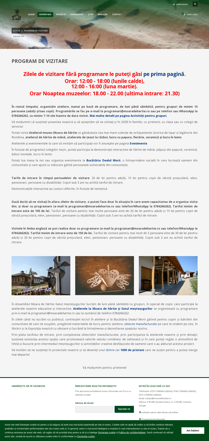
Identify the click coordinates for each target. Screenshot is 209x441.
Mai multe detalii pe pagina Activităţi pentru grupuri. (128, 116)
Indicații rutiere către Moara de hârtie (158, 412)
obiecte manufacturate (141, 324)
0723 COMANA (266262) (161, 391)
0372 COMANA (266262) (150, 394)
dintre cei (125, 350)
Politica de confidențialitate (132, 432)
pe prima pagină (163, 73)
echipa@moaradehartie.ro (158, 398)
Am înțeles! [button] (192, 430)
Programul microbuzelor (152, 419)
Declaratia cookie (107, 432)
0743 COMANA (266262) (184, 391)
